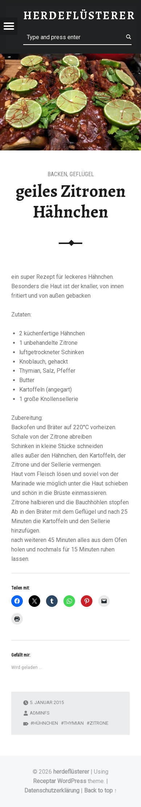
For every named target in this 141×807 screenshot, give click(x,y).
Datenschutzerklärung (51, 790)
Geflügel (82, 174)
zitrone (99, 723)
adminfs (40, 713)
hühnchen (45, 723)
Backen (57, 174)
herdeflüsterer (71, 771)
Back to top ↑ (100, 790)
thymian (74, 723)
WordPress (71, 781)
